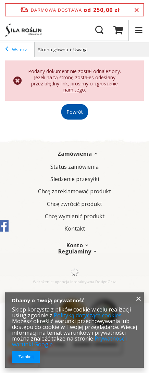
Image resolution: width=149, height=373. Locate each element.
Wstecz (16, 49)
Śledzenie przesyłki (74, 179)
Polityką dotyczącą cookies (88, 315)
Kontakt (74, 228)
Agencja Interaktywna (74, 281)
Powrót (74, 112)
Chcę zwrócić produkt (74, 204)
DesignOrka (105, 281)
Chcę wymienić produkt (74, 216)
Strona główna (53, 49)
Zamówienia (75, 154)
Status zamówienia (74, 167)
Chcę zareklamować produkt (74, 191)
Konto (74, 245)
